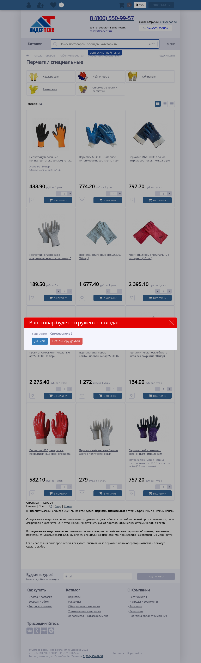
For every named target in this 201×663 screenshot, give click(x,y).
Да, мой (39, 341)
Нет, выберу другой (66, 341)
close (171, 322)
